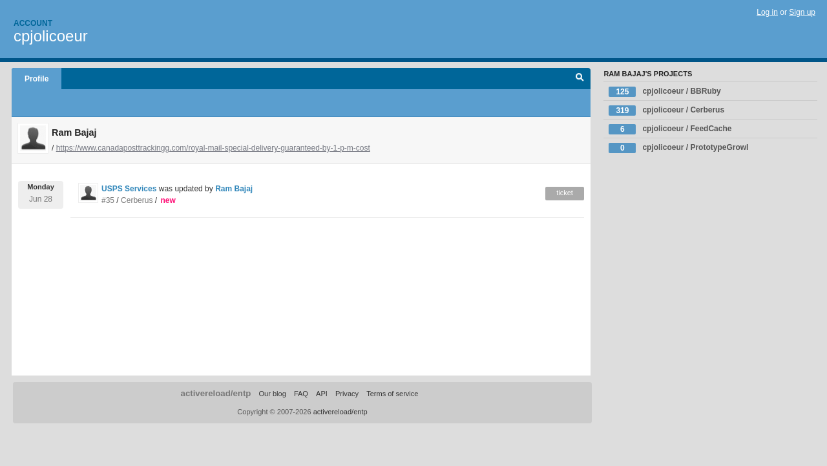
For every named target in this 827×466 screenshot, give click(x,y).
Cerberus (136, 200)
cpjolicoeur (51, 36)
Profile (36, 78)
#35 (107, 200)
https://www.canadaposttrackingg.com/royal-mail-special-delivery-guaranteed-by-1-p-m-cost (213, 148)
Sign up (802, 12)
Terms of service (392, 393)
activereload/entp (216, 393)
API (322, 393)
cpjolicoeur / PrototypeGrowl (678, 148)
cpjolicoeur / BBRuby (664, 92)
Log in (767, 12)
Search (580, 79)
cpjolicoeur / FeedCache (670, 129)
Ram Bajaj (234, 188)
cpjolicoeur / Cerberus (666, 110)
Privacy (347, 393)
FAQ (301, 393)
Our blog (272, 393)
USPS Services (128, 188)
